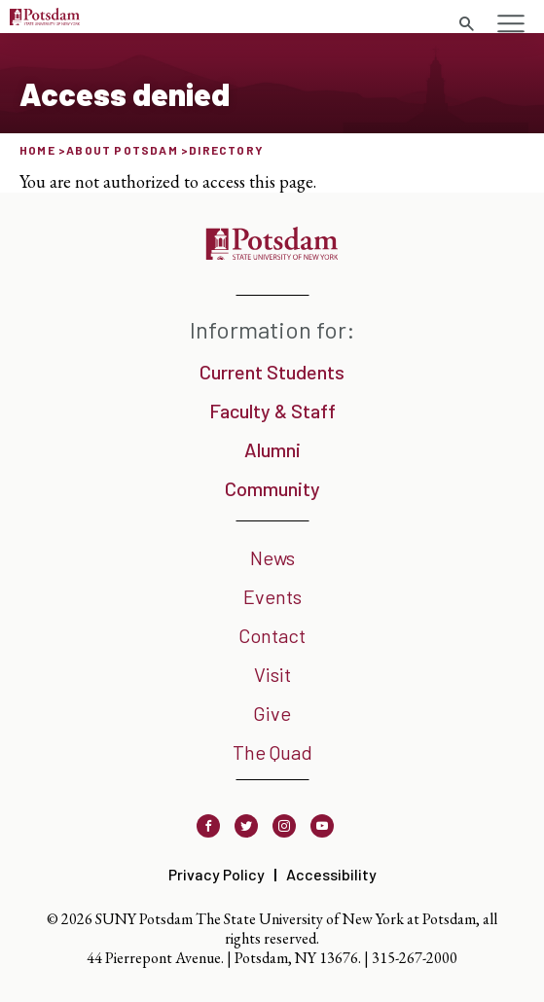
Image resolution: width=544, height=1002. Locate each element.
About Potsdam (122, 150)
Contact (272, 635)
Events (272, 596)
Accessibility (331, 874)
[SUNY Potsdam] (272, 253)
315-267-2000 (414, 958)
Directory (226, 150)
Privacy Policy (216, 874)
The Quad (272, 752)
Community (272, 488)
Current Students (272, 371)
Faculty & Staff (272, 410)
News (272, 557)
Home (37, 150)
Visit (272, 674)
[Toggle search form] (466, 24)
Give (272, 713)
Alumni (272, 449)
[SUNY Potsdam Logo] (45, 19)
